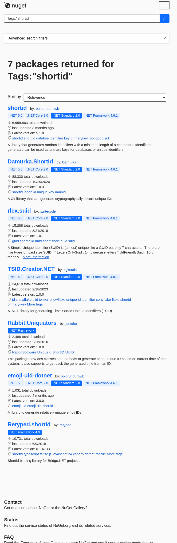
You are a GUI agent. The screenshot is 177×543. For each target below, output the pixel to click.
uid (24, 406)
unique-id (73, 299)
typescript (31, 454)
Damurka (69, 162)
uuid (38, 241)
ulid (35, 299)
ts (41, 454)
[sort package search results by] (95, 97)
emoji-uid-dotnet (30, 375)
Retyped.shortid (29, 424)
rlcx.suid (19, 210)
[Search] (164, 18)
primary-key (17, 304)
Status (11, 519)
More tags (35, 304)
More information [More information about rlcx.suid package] (36, 257)
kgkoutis (70, 270)
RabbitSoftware (24, 352)
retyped (65, 425)
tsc (45, 454)
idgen (28, 192)
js (50, 454)
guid (15, 241)
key (67, 138)
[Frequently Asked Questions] (9, 537)
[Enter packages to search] (82, 18)
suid (71, 241)
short (27, 138)
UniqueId (44, 352)
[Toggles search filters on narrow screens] (164, 38)
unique (42, 192)
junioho (71, 323)
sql (106, 138)
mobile (100, 454)
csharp (78, 454)
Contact (13, 502)
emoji (16, 406)
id (33, 138)
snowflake (24, 299)
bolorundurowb (47, 109)
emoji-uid (34, 406)
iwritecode (48, 211)
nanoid (60, 192)
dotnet (89, 454)
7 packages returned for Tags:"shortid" (61, 70)
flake (115, 299)
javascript (59, 454)
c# (70, 454)
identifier (56, 138)
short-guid (59, 241)
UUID (69, 352)
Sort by (14, 96)
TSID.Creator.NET (31, 269)
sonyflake (103, 299)
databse (42, 138)
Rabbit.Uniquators (32, 322)
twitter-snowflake (52, 299)
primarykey (79, 138)
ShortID (58, 352)
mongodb (96, 138)
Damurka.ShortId (30, 161)
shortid (17, 108)
